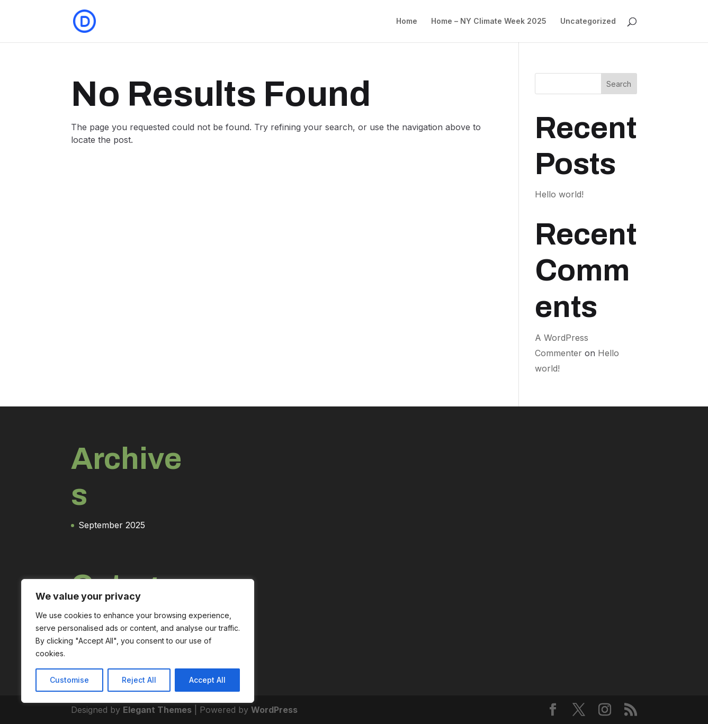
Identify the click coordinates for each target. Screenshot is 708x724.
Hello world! (559, 194)
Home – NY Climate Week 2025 (488, 21)
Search (618, 83)
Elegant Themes (157, 709)
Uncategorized (588, 21)
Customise (69, 679)
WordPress (274, 709)
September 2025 (111, 525)
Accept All (207, 679)
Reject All (139, 679)
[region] (137, 641)
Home (406, 21)
